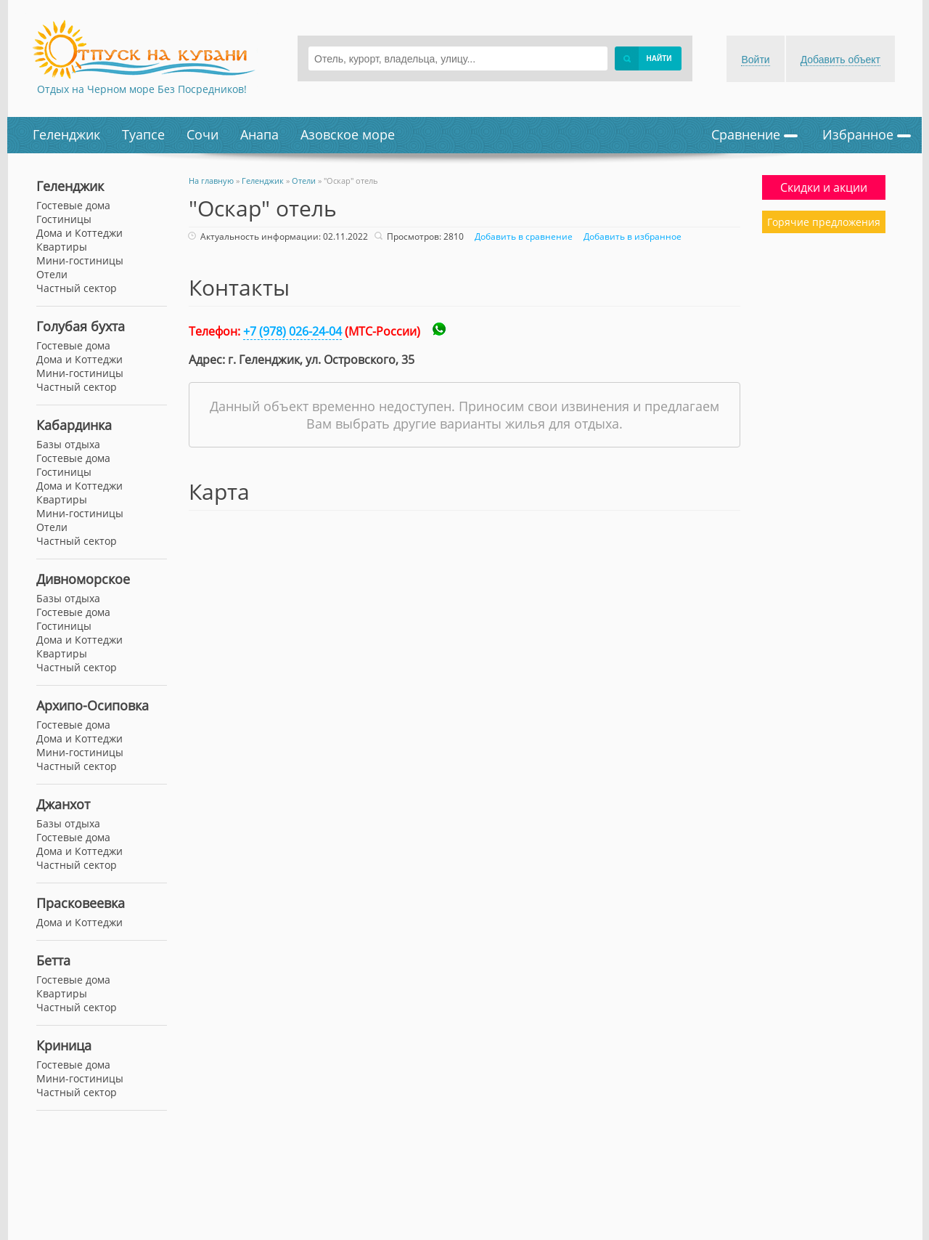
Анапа (259, 134)
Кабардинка (74, 425)
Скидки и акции (823, 187)
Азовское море (347, 134)
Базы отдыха (68, 444)
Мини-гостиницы (79, 260)
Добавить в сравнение (522, 236)
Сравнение (754, 134)
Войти (755, 59)
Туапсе (143, 134)
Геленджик (66, 134)
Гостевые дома (73, 205)
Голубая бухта (80, 326)
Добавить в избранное (631, 236)
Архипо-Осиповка (92, 705)
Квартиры (61, 247)
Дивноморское (83, 579)
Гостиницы (63, 219)
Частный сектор (76, 288)
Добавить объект (840, 59)
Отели (51, 274)
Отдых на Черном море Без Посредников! (142, 89)
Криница (63, 1045)
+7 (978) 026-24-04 (292, 331)
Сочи (202, 134)
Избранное (866, 134)
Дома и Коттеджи (79, 233)
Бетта (53, 960)
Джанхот (63, 804)
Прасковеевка (80, 903)
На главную (211, 180)
